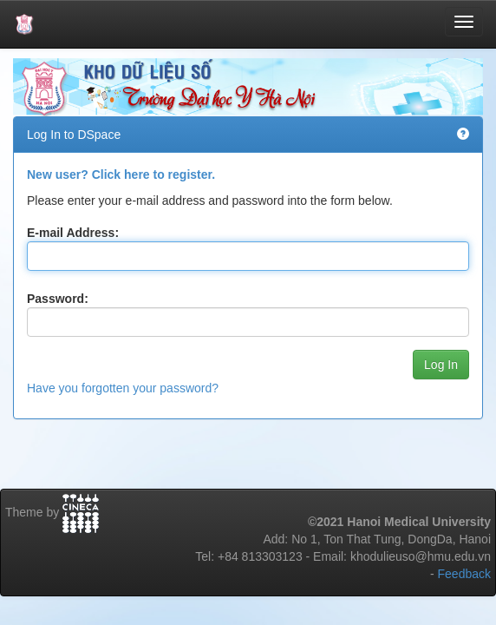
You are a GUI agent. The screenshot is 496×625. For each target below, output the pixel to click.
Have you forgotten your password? (123, 388)
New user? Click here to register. (121, 174)
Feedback (464, 574)
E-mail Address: (73, 233)
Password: (57, 299)
